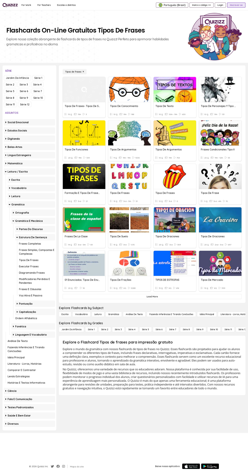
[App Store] (191, 466)
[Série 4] (132, 329)
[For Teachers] (44, 5)
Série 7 (38, 91)
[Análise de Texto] (134, 314)
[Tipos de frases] (75, 71)
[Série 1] (91, 329)
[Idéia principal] (207, 314)
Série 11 (10, 104)
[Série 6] (159, 329)
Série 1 (38, 77)
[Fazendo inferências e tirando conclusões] (171, 314)
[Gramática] (113, 314)
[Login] (220, 5)
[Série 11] (228, 329)
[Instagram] (63, 466)
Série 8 (10, 97)
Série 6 (24, 91)
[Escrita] (65, 314)
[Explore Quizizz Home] (10, 5)
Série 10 (38, 97)
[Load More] (152, 296)
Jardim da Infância (17, 77)
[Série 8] (186, 329)
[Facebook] (58, 466)
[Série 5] (145, 329)
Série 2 (10, 84)
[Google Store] (210, 466)
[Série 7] (173, 329)
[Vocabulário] (81, 314)
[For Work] (26, 5)
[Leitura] (98, 314)
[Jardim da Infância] (71, 329)
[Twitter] (52, 466)
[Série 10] (214, 329)
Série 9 (24, 97)
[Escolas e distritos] (66, 5)
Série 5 (10, 91)
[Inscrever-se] (236, 5)
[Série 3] (118, 329)
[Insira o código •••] (201, 5)
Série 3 (24, 84)
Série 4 (37, 84)
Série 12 (24, 104)
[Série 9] (200, 329)
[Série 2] (105, 329)
